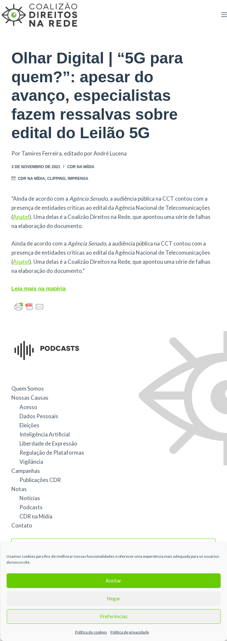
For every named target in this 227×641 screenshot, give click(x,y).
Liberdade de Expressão (48, 443)
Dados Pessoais (38, 416)
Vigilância (31, 461)
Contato (21, 525)
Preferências (114, 616)
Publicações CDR (40, 479)
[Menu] (224, 15)
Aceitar (113, 580)
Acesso (28, 407)
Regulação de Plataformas (51, 452)
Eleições (29, 425)
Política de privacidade (129, 632)
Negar (113, 598)
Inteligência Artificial (44, 434)
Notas (19, 489)
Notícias (29, 498)
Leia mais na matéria (38, 289)
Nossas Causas (29, 397)
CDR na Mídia (81, 167)
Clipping (56, 178)
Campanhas (25, 470)
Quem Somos (27, 388)
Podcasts (31, 507)
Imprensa (78, 178)
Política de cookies (91, 632)
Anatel (21, 216)
